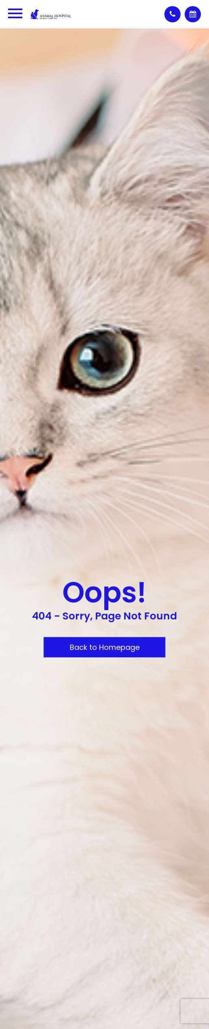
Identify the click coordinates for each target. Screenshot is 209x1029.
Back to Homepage (105, 647)
